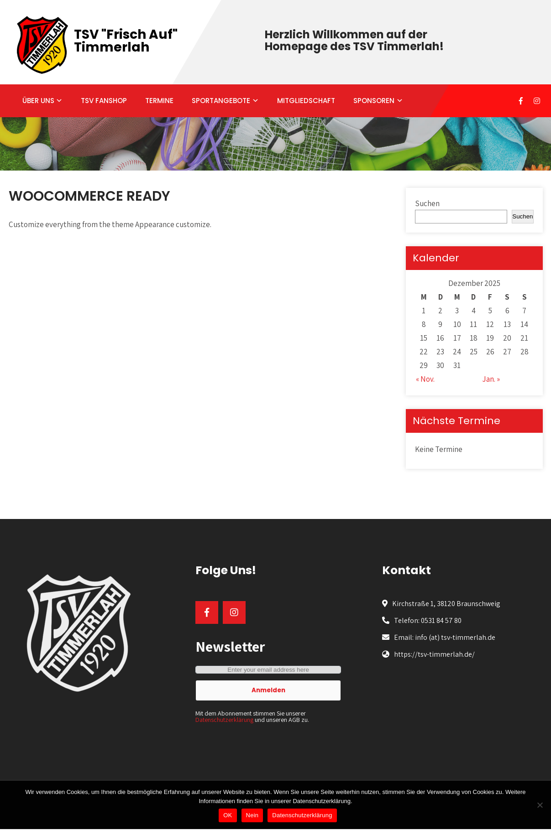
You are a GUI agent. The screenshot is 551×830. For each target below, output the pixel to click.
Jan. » (491, 379)
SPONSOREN (373, 100)
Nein (252, 815)
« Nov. (425, 379)
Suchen (427, 203)
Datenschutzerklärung (224, 720)
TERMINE (159, 100)
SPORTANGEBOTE (221, 100)
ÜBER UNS (38, 100)
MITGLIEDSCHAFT (306, 100)
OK (227, 815)
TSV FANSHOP (104, 100)
